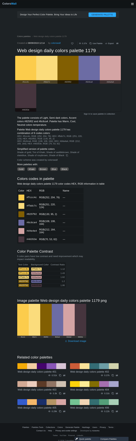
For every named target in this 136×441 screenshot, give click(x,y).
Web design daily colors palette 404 (89, 389)
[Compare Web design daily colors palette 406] (116, 411)
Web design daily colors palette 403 (37, 389)
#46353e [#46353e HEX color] (21, 237)
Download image (75, 341)
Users (94, 427)
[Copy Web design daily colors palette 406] (112, 411)
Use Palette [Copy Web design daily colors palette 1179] (96, 43)
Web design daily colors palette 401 (37, 372)
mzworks (95, 431)
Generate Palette (72, 427)
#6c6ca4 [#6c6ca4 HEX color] (21, 220)
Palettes (25, 427)
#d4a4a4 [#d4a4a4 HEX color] (21, 229)
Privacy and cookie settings (66, 431)
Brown (43, 169)
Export (109, 43)
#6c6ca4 (32, 222)
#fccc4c (32, 197)
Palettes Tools (37, 427)
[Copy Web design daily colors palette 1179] (67, 155)
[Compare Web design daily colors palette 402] (116, 375)
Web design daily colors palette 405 (37, 407)
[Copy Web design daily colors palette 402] (112, 375)
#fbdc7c (32, 205)
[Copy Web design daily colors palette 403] (60, 393)
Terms (110, 427)
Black (64, 169)
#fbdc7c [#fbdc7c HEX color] (21, 204)
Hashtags (86, 427)
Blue (54, 169)
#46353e (32, 239)
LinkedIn (80, 435)
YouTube (63, 435)
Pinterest (71, 435)
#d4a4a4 (32, 230)
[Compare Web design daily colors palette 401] (64, 375)
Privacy (103, 427)
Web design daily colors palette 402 (89, 372)
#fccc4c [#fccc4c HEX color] (21, 195)
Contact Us (41, 431)
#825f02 (32, 214)
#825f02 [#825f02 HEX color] (21, 212)
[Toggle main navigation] (132, 4)
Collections (50, 427)
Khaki (31, 169)
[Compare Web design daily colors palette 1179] (117, 43)
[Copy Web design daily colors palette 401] (60, 375)
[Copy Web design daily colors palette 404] (112, 393)
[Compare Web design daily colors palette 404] (116, 393)
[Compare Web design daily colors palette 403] (64, 393)
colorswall (56, 43)
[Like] (72, 43)
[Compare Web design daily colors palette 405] (64, 411)
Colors (9, 3)
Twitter (55, 435)
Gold (21, 169)
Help (50, 431)
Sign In (87, 114)
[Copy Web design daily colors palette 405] (60, 411)
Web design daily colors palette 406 (89, 407)
